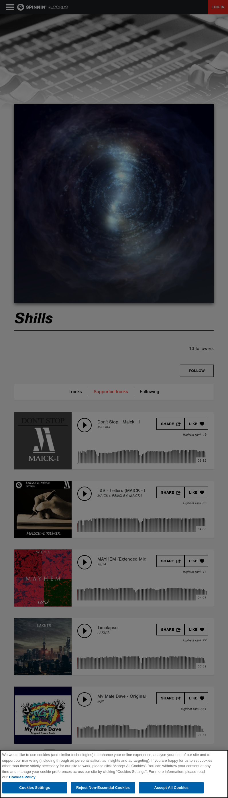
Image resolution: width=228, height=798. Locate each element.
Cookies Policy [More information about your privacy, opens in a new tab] (22, 777)
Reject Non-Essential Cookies (103, 787)
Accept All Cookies (171, 787)
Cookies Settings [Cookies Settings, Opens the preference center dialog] (34, 787)
